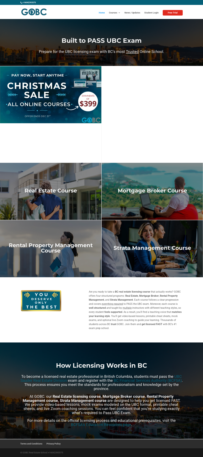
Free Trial (173, 12)
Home (102, 13)
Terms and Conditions (31, 443)
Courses (113, 13)
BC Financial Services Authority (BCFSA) (148, 380)
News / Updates (132, 13)
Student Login (151, 13)
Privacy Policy (53, 443)
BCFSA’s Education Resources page (101, 424)
